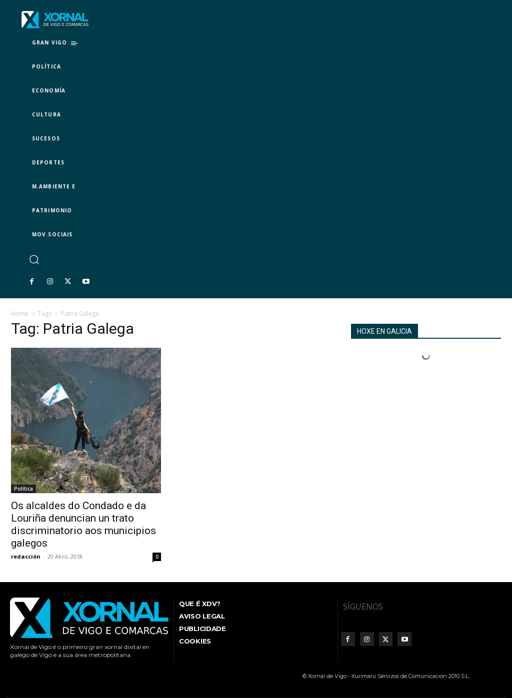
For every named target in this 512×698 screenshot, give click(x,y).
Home (19, 313)
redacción (25, 556)
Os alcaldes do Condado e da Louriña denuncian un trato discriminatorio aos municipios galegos (83, 524)
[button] (34, 259)
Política (23, 488)
